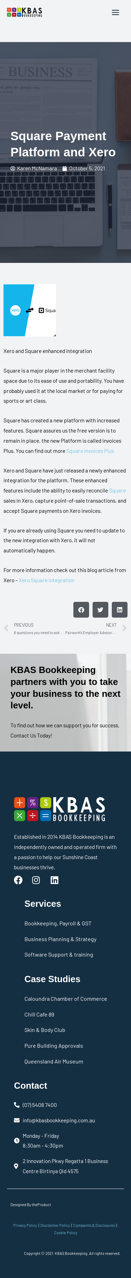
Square (117, 490)
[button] (81, 610)
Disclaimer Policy (55, 1225)
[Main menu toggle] (115, 12)
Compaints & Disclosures (94, 1225)
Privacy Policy (25, 1225)
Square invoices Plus (90, 450)
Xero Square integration (46, 580)
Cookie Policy (65, 1232)
